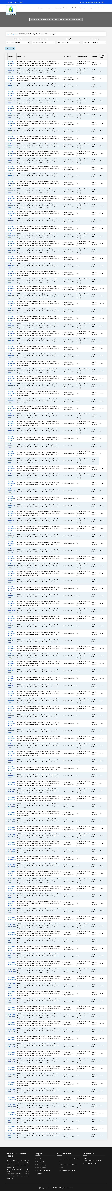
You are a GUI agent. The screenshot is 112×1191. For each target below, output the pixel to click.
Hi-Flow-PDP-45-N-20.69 (11, 303)
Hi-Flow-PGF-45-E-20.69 (11, 648)
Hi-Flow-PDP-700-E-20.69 (11, 371)
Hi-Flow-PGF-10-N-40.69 (11, 446)
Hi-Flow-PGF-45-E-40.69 (11, 656)
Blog (90, 8)
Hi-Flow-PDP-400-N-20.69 (12, 258)
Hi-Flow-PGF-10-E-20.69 (11, 416)
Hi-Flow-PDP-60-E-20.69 (11, 326)
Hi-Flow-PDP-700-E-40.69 (11, 378)
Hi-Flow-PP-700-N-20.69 (11, 1121)
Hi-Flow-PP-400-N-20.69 (11, 986)
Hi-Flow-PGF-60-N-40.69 (11, 723)
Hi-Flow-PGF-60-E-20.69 (11, 693)
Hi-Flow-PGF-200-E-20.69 (11, 558)
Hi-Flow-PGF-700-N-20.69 (11, 761)
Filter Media (18, 39)
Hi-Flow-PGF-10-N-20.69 (11, 438)
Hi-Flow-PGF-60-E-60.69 (11, 708)
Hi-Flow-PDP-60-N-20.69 (11, 348)
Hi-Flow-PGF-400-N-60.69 (11, 641)
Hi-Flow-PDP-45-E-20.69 (11, 281)
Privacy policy (41, 1168)
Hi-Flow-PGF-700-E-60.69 (11, 753)
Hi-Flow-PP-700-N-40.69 (11, 1128)
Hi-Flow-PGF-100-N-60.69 (11, 498)
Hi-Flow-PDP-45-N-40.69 (11, 311)
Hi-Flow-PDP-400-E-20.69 (11, 236)
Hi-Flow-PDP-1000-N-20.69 (11, 168)
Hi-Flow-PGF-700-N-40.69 (11, 768)
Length (68, 39)
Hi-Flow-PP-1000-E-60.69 (11, 888)
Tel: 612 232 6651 (15, 2)
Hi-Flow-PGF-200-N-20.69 (11, 581)
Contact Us (99, 8)
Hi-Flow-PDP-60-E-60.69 (11, 341)
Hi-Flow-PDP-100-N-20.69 (11, 123)
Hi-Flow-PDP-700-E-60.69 (11, 386)
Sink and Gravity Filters (67, 1171)
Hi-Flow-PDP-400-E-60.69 (11, 251)
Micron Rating (94, 39)
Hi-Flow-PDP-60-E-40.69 (11, 333)
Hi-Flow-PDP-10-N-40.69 (11, 86)
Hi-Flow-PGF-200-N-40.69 (11, 588)
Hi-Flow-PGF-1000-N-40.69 (11, 543)
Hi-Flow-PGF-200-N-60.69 (11, 596)
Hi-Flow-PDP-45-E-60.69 (11, 296)
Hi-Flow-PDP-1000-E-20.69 (12, 146)
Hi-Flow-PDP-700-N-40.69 (12, 401)
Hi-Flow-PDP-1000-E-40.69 (12, 153)
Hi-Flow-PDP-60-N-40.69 (11, 356)
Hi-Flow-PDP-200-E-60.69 (11, 206)
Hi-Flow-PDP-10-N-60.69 (11, 93)
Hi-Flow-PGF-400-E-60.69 (11, 618)
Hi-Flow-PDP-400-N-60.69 (12, 273)
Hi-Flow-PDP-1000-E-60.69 (12, 161)
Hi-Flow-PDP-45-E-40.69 (11, 288)
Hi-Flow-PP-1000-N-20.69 (11, 896)
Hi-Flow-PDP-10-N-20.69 (11, 78)
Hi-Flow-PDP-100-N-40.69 (11, 131)
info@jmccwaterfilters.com (92, 2)
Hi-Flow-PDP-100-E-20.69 (11, 101)
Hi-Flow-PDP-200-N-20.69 (12, 213)
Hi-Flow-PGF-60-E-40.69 (11, 701)
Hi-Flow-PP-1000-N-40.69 (11, 903)
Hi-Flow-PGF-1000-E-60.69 (12, 528)
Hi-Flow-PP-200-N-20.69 (11, 941)
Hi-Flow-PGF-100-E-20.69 (11, 461)
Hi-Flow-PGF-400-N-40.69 (11, 633)
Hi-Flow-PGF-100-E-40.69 (11, 468)
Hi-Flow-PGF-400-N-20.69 (11, 626)
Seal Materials (43, 39)
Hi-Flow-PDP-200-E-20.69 (11, 191)
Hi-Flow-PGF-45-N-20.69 (11, 671)
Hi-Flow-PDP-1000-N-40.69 (11, 176)
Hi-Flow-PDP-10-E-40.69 (11, 63)
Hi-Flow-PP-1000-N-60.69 (11, 911)
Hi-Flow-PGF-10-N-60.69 (11, 453)
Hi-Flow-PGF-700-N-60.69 (11, 776)
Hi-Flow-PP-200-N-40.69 (11, 948)
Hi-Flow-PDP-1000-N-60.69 (11, 183)
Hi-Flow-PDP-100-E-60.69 (11, 116)
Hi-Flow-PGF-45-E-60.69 (11, 663)
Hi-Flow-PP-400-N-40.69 (11, 993)
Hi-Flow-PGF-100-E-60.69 (11, 476)
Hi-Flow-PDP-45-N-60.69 (11, 318)
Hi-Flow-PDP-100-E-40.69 (11, 108)
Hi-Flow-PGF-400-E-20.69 (11, 603)
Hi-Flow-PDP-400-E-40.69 (11, 243)
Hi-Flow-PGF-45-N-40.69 (11, 678)
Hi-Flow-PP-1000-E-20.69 (11, 873)
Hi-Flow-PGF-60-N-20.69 (11, 716)
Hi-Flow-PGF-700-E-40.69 (11, 746)
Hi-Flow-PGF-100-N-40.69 (11, 491)
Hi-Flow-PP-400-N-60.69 (11, 1001)
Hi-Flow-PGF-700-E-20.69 (11, 738)
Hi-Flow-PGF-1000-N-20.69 (11, 536)
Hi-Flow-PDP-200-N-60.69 (12, 228)
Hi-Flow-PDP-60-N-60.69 (11, 363)
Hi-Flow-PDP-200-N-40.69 (12, 221)
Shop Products (62, 8)
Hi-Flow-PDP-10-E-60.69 (11, 71)
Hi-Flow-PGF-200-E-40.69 (11, 566)
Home (40, 8)
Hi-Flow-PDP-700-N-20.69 (12, 393)
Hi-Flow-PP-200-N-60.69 (11, 956)
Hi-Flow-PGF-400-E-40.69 (11, 611)
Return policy (41, 1165)
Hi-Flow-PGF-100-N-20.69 (11, 483)
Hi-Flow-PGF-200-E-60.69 (11, 573)
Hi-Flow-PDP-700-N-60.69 (12, 408)
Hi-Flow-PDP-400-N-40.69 (12, 266)
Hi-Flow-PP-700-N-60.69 (11, 1136)
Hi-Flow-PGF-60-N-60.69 (11, 731)
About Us (49, 8)
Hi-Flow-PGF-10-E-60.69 (11, 431)
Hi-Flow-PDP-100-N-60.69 (11, 138)
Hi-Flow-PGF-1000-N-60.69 (11, 551)
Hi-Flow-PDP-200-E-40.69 (11, 198)
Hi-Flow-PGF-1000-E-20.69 (12, 513)
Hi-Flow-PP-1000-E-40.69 (11, 881)
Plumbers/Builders (78, 8)
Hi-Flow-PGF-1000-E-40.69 (12, 521)
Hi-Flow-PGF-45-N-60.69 (11, 686)
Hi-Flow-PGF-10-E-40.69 (11, 423)
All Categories (12, 34)
